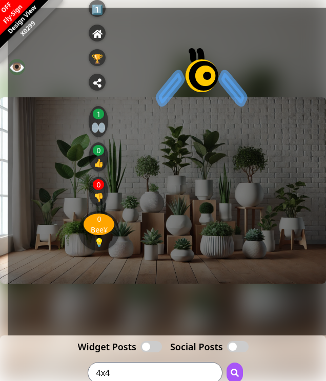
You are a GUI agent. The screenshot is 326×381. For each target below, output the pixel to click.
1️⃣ (97, 9)
